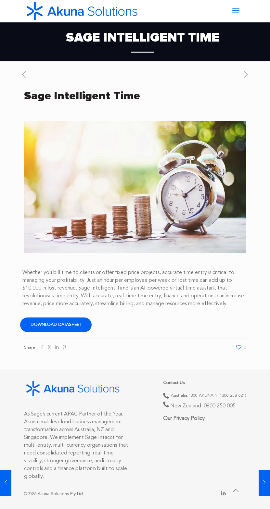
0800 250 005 (220, 406)
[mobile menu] (235, 11)
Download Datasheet (56, 325)
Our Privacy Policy (184, 418)
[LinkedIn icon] (223, 493)
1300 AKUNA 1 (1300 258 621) (217, 395)
